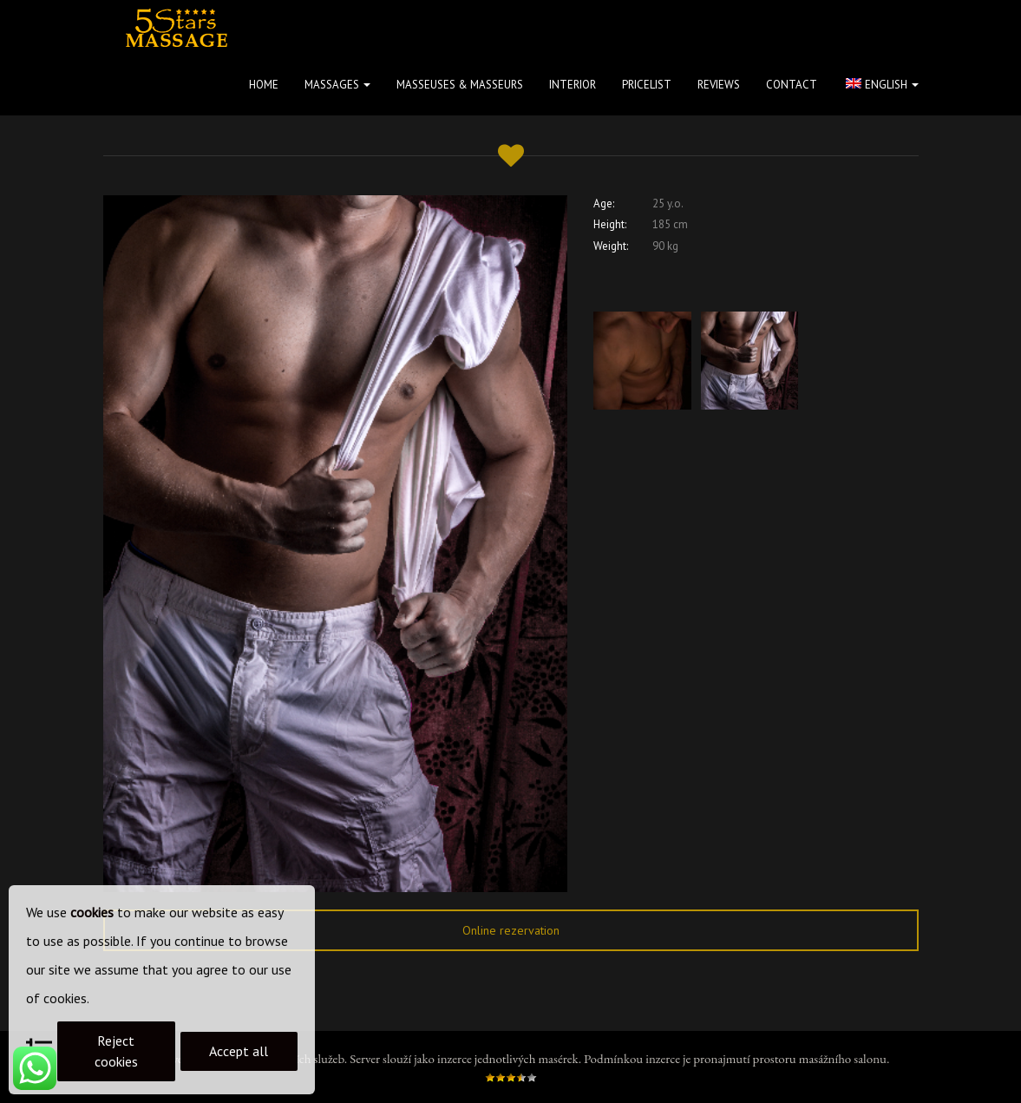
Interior (572, 84)
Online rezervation (511, 930)
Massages (337, 84)
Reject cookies (116, 1051)
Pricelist (646, 84)
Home (263, 84)
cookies (92, 912)
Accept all (238, 1051)
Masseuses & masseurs (459, 84)
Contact (791, 84)
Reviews (718, 84)
